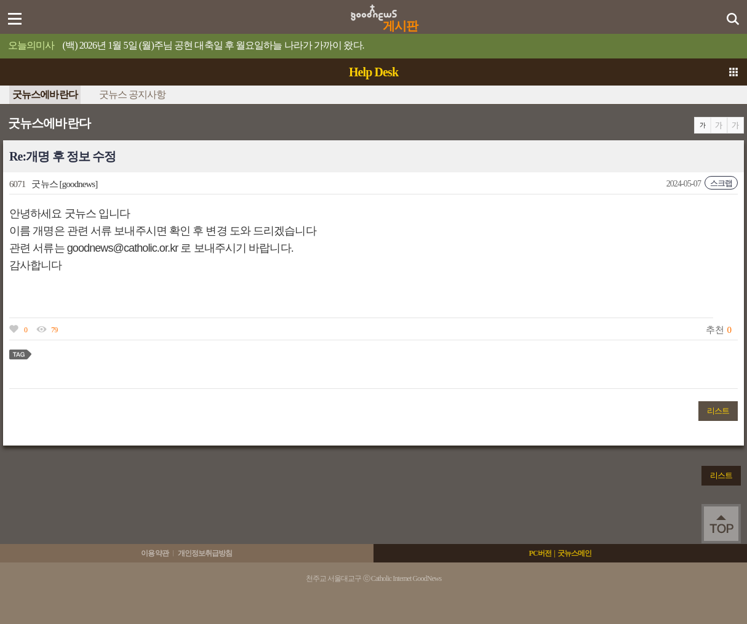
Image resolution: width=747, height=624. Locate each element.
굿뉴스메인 (574, 553)
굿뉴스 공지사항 (132, 94)
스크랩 (721, 183)
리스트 (718, 410)
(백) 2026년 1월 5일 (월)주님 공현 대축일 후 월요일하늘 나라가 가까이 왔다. (213, 45)
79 (54, 330)
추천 (714, 330)
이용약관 (154, 553)
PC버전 (540, 553)
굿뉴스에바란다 (45, 94)
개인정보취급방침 (205, 553)
